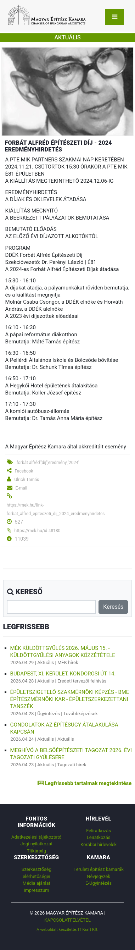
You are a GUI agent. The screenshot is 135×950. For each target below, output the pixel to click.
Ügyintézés (48, 713)
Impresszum (36, 890)
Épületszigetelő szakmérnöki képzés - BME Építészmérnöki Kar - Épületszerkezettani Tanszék (69, 699)
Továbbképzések (80, 713)
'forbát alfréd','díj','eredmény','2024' (47, 462)
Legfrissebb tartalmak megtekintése (84, 783)
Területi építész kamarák (99, 869)
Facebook (24, 471)
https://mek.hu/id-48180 (38, 530)
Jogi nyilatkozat (36, 843)
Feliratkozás (98, 830)
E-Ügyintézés (98, 883)
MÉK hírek (67, 662)
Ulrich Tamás (27, 479)
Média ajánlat (36, 883)
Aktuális (45, 662)
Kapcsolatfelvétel (67, 920)
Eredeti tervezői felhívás (81, 681)
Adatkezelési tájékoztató (36, 837)
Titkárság (36, 851)
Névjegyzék (98, 876)
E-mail (21, 488)
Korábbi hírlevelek (98, 844)
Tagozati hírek (71, 764)
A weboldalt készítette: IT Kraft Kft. (67, 929)
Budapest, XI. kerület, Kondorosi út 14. (63, 673)
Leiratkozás (99, 837)
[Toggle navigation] (114, 17)
